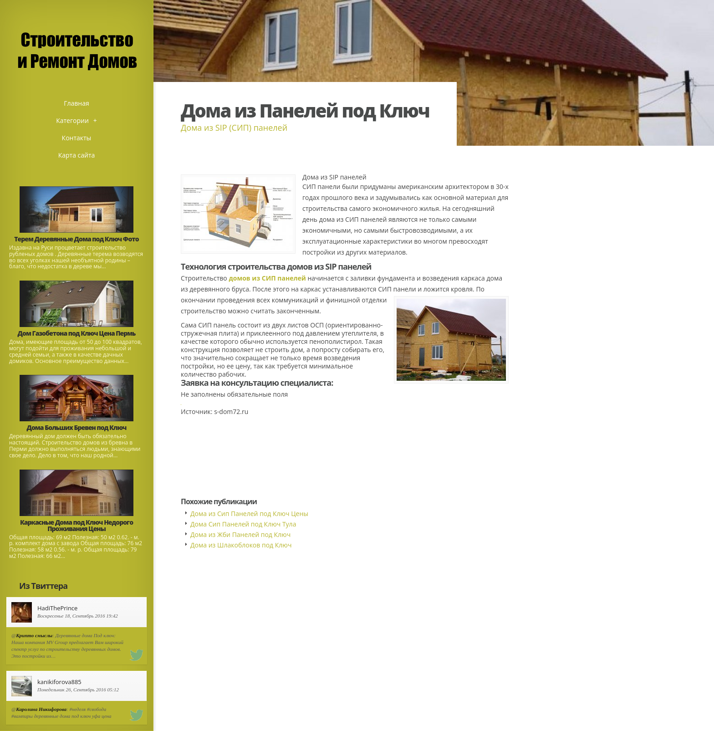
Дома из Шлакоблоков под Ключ (240, 545)
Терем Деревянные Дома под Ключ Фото (76, 239)
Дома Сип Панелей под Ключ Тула (243, 524)
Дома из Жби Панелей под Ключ (240, 534)
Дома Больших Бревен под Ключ (77, 427)
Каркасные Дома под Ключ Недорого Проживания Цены (76, 525)
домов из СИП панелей (267, 278)
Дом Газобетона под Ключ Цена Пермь (77, 333)
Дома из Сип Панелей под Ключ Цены (249, 513)
